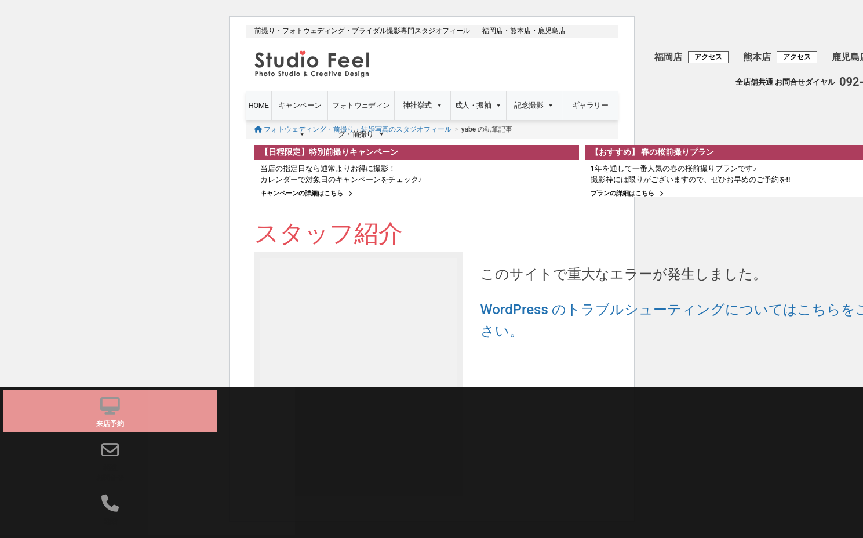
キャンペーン (300, 110)
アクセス (708, 57)
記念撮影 (534, 105)
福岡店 (492, 31)
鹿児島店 (552, 31)
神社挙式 (422, 105)
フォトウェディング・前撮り (361, 110)
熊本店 (520, 31)
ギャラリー (590, 105)
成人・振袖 (478, 105)
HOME (259, 105)
